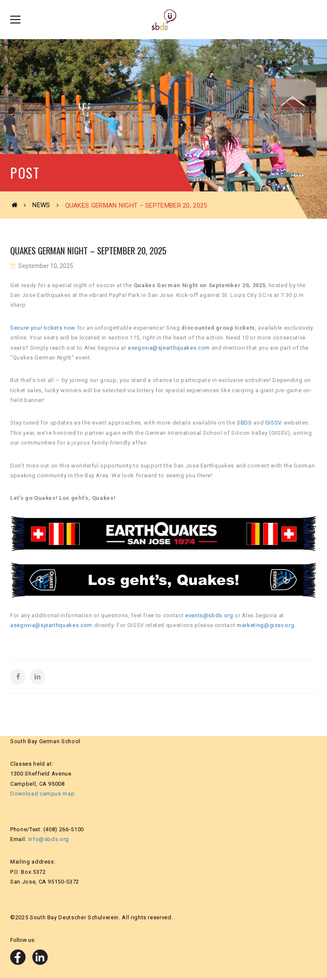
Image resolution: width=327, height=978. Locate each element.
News (41, 205)
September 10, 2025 (45, 265)
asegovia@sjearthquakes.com (169, 348)
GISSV (273, 422)
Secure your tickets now (42, 328)
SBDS (244, 422)
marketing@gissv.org (265, 625)
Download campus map (42, 793)
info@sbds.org (48, 839)
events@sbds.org (209, 615)
